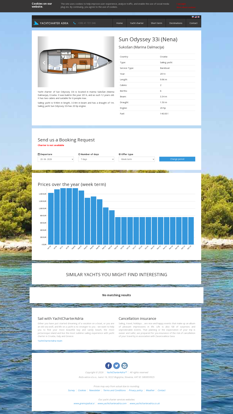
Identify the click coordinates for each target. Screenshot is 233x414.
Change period (177, 159)
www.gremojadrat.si (84, 403)
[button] (43, 61)
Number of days (88, 154)
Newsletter (94, 390)
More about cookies (186, 7)
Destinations (175, 23)
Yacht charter (137, 23)
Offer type (126, 154)
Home (119, 23)
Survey (71, 390)
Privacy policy (136, 390)
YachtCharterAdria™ (117, 372)
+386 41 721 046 (87, 23)
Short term (156, 23)
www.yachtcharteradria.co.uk (145, 403)
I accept (181, 3)
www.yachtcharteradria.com (111, 403)
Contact (193, 23)
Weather (150, 390)
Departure (45, 154)
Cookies (82, 390)
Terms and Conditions (114, 390)
